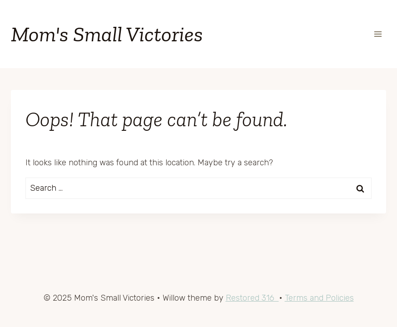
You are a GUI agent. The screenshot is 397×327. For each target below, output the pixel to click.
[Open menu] (377, 34)
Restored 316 (252, 298)
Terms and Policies (319, 298)
